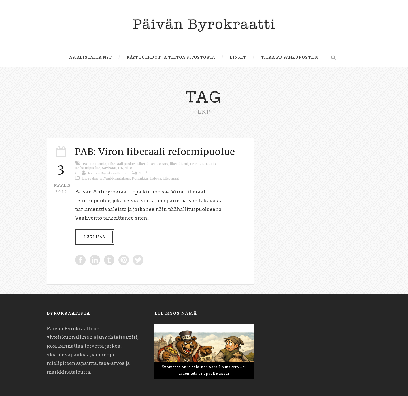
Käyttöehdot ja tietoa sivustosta (171, 57)
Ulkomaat (171, 178)
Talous (155, 178)
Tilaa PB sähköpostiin (289, 57)
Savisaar (109, 168)
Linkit (238, 57)
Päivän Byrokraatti (104, 173)
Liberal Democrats (152, 164)
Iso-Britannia (94, 164)
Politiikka (140, 178)
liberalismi (179, 164)
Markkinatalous (116, 178)
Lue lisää (94, 237)
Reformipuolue (87, 168)
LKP (193, 164)
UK (120, 168)
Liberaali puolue (121, 164)
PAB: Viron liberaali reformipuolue (155, 151)
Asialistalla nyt (90, 57)
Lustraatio (207, 164)
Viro (128, 168)
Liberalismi (92, 178)
